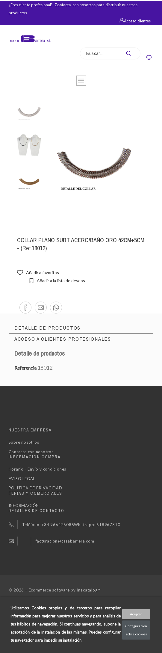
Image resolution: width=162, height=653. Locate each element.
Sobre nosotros (24, 442)
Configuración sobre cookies (136, 630)
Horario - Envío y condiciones (37, 469)
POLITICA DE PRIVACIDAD (35, 487)
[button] (25, 307)
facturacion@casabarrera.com (65, 541)
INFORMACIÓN (24, 505)
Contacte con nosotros (31, 451)
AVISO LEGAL (22, 478)
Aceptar (136, 614)
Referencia (25, 368)
